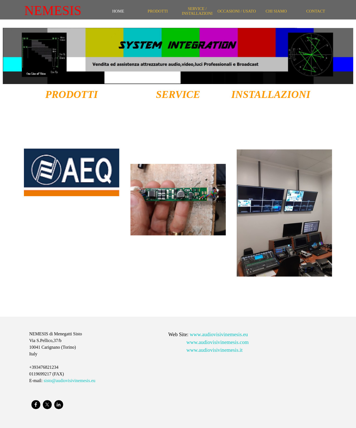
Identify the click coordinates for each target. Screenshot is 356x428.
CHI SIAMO (276, 11)
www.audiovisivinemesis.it (214, 350)
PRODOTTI (158, 11)
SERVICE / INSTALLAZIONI (197, 11)
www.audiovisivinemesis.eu (219, 334)
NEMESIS (52, 10)
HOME (118, 11)
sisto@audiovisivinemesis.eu (69, 380)
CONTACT (315, 11)
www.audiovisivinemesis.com (217, 342)
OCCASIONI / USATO (236, 11)
